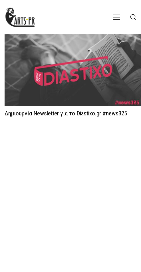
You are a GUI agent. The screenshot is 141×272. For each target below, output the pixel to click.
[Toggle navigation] (117, 17)
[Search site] (133, 17)
